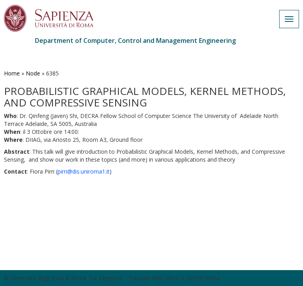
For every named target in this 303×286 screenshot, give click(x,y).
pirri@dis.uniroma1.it (84, 171)
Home (12, 73)
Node (33, 73)
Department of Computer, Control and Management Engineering (135, 40)
